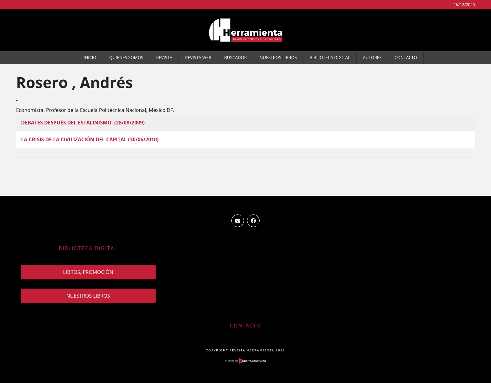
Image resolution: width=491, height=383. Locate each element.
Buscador (235, 57)
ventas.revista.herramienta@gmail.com (237, 220)
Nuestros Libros (278, 57)
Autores (372, 57)
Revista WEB (198, 57)
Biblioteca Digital (330, 57)
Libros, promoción (88, 272)
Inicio (90, 57)
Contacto (406, 57)
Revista (164, 57)
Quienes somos (126, 57)
